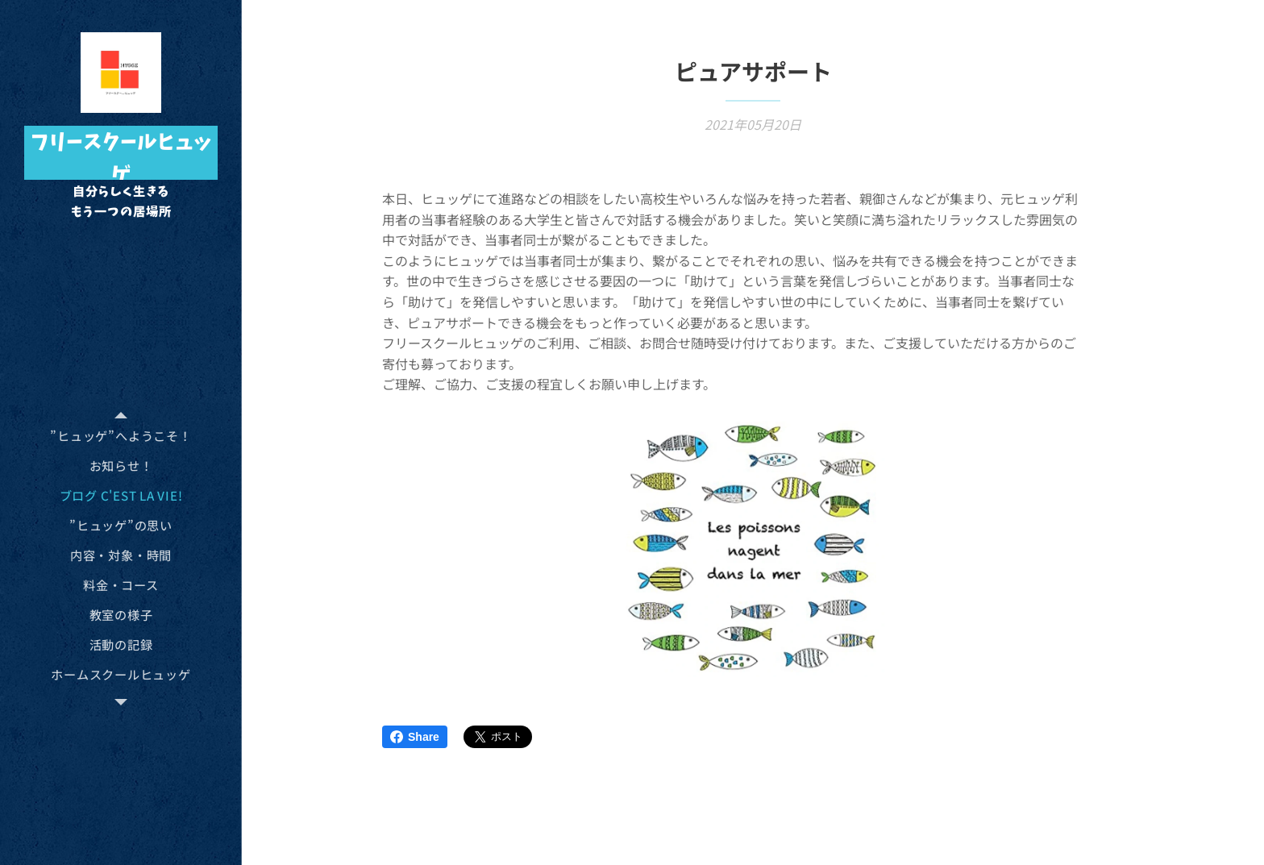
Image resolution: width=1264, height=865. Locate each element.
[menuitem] (121, 435)
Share (414, 736)
